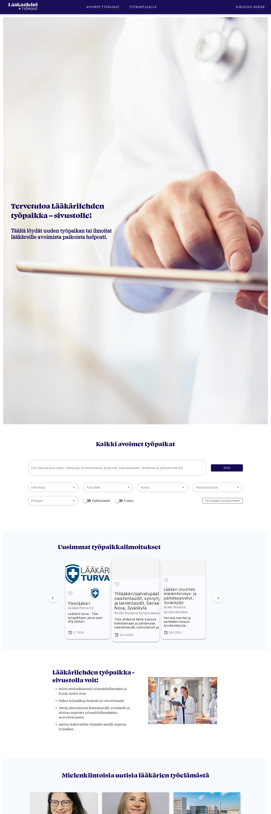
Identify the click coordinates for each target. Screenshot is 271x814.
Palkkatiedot (101, 501)
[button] (73, 487)
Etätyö (129, 501)
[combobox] (117, 468)
